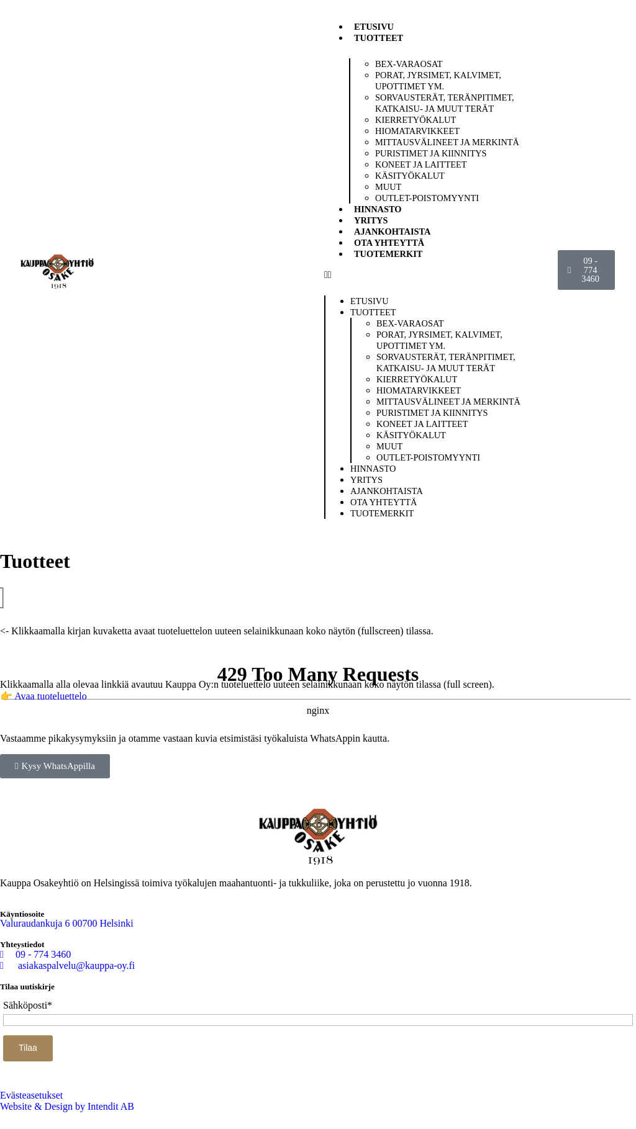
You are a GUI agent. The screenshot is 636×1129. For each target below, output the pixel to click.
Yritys (371, 220)
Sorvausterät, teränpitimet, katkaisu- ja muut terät (444, 103)
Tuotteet (378, 38)
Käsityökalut (410, 176)
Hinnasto (378, 209)
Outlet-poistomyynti (427, 198)
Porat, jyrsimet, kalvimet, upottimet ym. (438, 80)
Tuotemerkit (388, 254)
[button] (438, 275)
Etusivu (374, 27)
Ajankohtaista (392, 231)
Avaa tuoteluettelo (50, 696)
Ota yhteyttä (389, 243)
